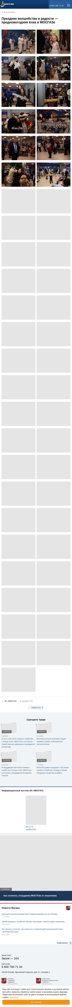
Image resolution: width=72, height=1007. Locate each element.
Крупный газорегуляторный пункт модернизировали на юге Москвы (30, 914)
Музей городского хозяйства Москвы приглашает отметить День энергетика (33, 921)
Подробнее (14, 997)
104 (16, 958)
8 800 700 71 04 (56, 6)
